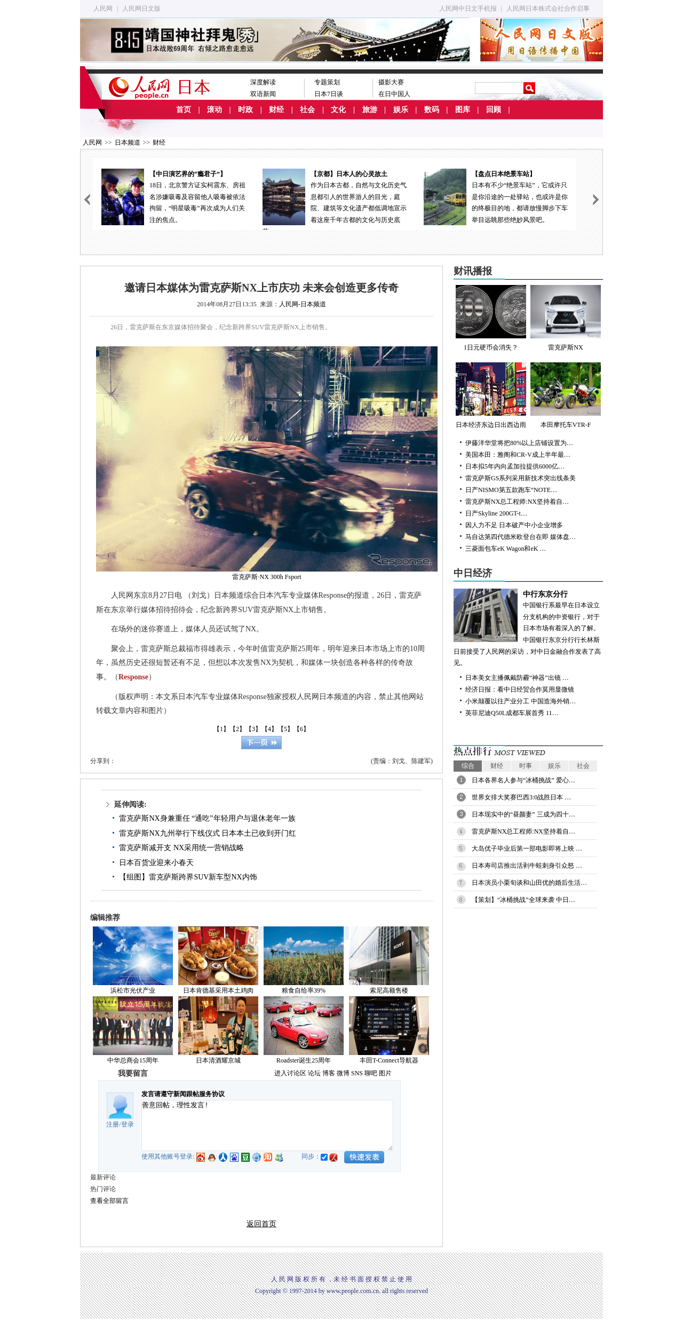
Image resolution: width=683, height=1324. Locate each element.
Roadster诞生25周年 (303, 1060)
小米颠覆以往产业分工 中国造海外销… (520, 701)
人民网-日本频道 (302, 304)
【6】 (301, 729)
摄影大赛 (391, 82)
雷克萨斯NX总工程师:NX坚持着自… (517, 501)
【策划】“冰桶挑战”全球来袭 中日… (523, 899)
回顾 (493, 110)
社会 (307, 110)
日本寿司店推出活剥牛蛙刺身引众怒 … (527, 865)
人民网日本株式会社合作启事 (548, 8)
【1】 (221, 729)
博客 (328, 1073)
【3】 (253, 729)
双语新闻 (263, 94)
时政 (245, 110)
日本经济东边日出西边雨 (491, 395)
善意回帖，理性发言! (267, 1125)
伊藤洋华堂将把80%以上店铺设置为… (519, 443)
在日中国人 (394, 94)
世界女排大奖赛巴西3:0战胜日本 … (521, 797)
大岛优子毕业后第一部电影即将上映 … (527, 848)
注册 (112, 1124)
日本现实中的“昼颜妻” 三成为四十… (523, 814)
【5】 (285, 729)
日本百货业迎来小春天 (156, 863)
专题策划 (327, 82)
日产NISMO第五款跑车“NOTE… (511, 490)
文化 (338, 110)
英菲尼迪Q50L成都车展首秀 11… (512, 713)
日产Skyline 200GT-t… (496, 513)
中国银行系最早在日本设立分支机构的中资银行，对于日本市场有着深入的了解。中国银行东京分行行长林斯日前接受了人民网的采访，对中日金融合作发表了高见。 (528, 628)
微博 (343, 1073)
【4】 (269, 729)
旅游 (369, 110)
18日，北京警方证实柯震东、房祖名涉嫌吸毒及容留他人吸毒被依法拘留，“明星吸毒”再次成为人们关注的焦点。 (173, 196)
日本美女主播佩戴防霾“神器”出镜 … (517, 677)
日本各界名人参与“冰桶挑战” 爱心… (523, 780)
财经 (276, 110)
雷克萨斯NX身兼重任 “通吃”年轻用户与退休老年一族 (207, 818)
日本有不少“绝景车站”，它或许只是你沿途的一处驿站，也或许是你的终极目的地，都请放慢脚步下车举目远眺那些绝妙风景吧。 (496, 196)
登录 (127, 1124)
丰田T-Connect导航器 (389, 1060)
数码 (431, 110)
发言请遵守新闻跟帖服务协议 (183, 1094)
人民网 (103, 8)
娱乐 (400, 110)
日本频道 (127, 142)
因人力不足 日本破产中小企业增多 (514, 525)
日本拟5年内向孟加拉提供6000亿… (515, 466)
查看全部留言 (109, 1200)
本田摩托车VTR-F (565, 395)
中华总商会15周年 (132, 1060)
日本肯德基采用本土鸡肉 (218, 990)
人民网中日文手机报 (468, 8)
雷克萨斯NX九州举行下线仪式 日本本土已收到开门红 (207, 833)
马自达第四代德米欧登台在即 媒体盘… (520, 537)
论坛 (314, 1073)
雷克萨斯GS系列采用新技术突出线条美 (520, 478)
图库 (462, 110)
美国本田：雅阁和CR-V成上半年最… (517, 454)
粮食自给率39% (303, 990)
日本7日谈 (328, 94)
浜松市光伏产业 (132, 990)
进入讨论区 (290, 1073)
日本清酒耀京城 (218, 1060)
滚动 (214, 110)
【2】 (237, 729)
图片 (385, 1073)
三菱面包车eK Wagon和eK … (505, 548)
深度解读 (263, 82)
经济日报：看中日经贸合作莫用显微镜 (519, 689)
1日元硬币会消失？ (491, 318)
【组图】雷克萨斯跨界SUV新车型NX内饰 (188, 877)
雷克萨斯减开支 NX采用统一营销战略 (181, 848)
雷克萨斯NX (565, 318)
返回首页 (261, 1224)
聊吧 (370, 1073)
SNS (357, 1073)
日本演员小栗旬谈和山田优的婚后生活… (529, 882)
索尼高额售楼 (389, 990)
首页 (183, 110)
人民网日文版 (141, 8)
